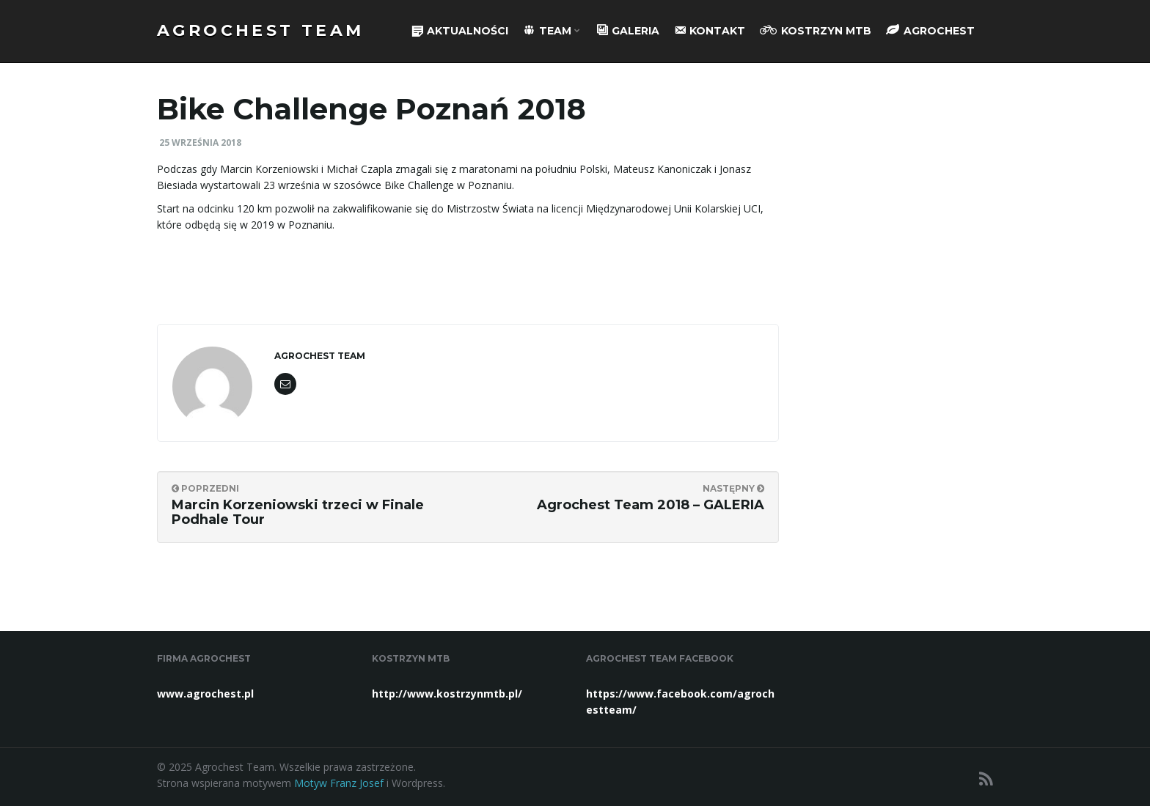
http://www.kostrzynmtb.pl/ (447, 693)
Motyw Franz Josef (339, 783)
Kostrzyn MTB (815, 30)
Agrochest (930, 30)
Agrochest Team (261, 30)
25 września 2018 (200, 142)
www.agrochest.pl (205, 693)
